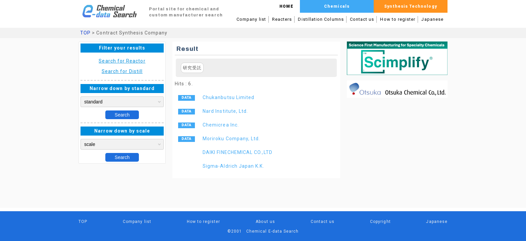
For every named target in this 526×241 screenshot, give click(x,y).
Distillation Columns (321, 19)
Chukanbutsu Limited (228, 97)
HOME (286, 6)
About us (265, 221)
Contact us (362, 19)
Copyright (380, 221)
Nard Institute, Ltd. (225, 111)
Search (122, 114)
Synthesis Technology (410, 6)
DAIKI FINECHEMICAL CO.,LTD (237, 152)
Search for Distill (122, 71)
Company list (251, 19)
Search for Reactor (122, 61)
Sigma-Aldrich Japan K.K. (233, 166)
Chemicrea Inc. (221, 125)
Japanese (432, 19)
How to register (397, 19)
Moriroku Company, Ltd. (231, 138)
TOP (85, 32)
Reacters (282, 19)
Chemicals (337, 6)
